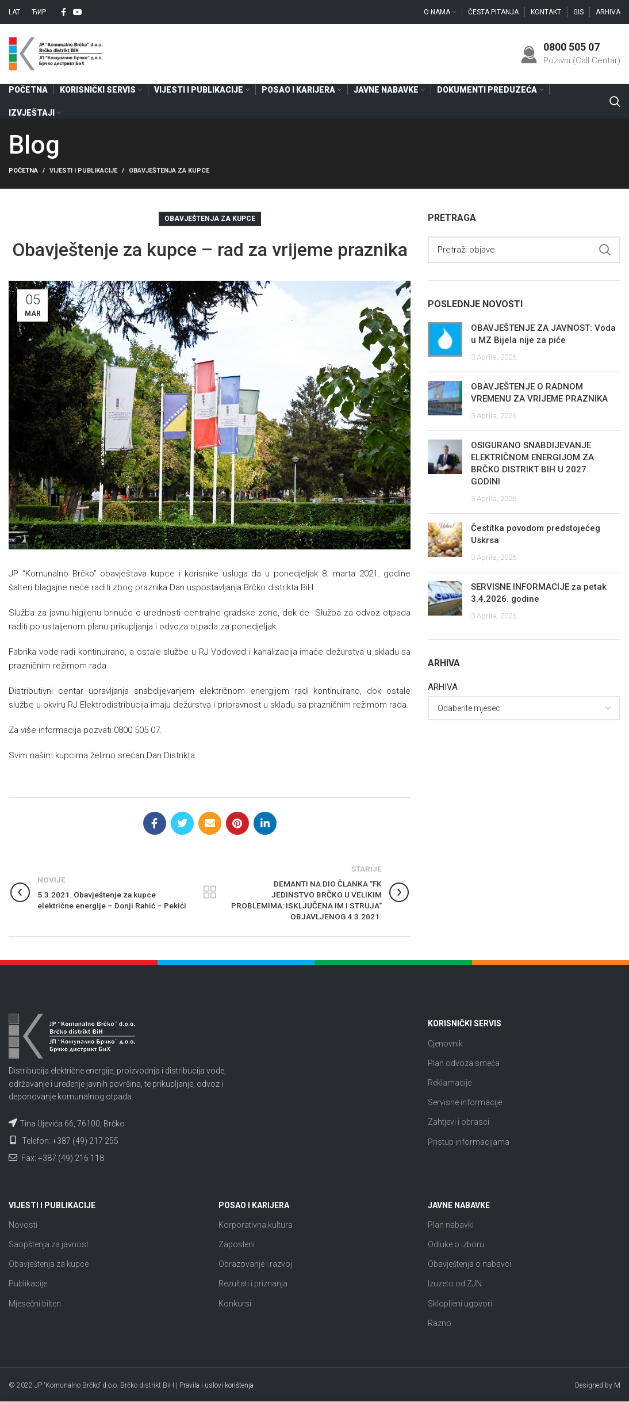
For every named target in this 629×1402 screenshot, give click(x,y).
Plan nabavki (451, 1224)
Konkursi (234, 1303)
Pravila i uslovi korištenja (216, 1386)
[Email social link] (209, 823)
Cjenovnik (445, 1043)
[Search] (615, 101)
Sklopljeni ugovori (460, 1303)
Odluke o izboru (456, 1245)
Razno (439, 1323)
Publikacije (28, 1284)
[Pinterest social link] (237, 823)
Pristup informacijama (468, 1142)
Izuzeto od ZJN (455, 1284)
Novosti (23, 1224)
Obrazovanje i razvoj (255, 1264)
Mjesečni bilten (35, 1303)
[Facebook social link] (63, 12)
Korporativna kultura (255, 1224)
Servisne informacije (465, 1102)
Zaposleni (236, 1245)
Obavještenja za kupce (169, 171)
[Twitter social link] (182, 823)
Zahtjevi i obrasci (458, 1122)
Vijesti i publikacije (83, 171)
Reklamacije (449, 1083)
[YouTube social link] (78, 12)
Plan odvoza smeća (464, 1063)
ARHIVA (443, 687)
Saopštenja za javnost (49, 1245)
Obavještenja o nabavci (469, 1264)
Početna (23, 171)
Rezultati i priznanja (252, 1284)
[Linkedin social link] (265, 823)
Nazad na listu (209, 892)
